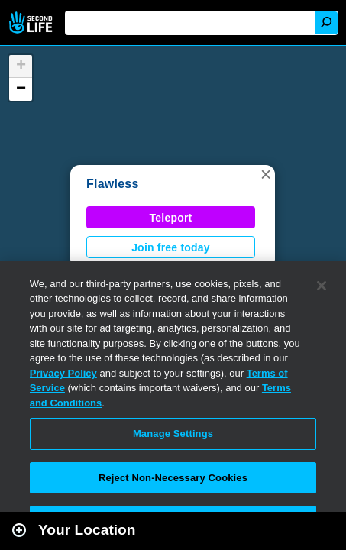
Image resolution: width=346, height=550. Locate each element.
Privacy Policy (63, 373)
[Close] (321, 285)
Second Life (32, 22)
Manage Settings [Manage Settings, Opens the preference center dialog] (173, 433)
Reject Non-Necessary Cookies (173, 478)
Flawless (112, 183)
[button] (266, 174)
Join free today (170, 247)
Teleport (171, 218)
